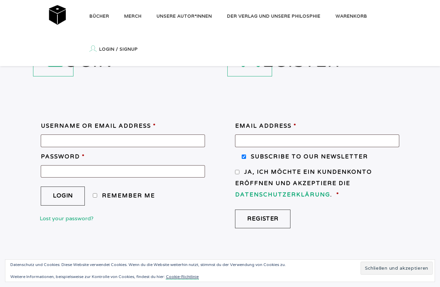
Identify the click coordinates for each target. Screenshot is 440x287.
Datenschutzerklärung (282, 194)
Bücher (99, 16)
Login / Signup (113, 48)
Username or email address (98, 125)
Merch (133, 16)
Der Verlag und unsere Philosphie (273, 16)
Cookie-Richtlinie (182, 276)
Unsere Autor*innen (184, 16)
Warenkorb (351, 16)
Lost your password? (66, 218)
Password (63, 156)
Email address (265, 125)
